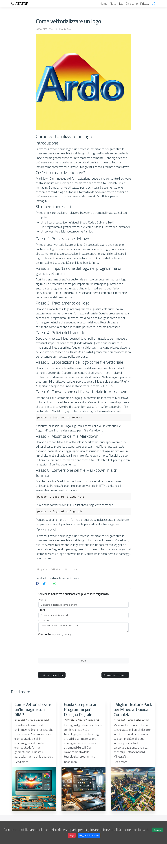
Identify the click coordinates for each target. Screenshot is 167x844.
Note (113, 3)
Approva (157, 830)
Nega (71, 835)
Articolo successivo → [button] (115, 675)
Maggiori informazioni (89, 835)
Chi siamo (132, 3)
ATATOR (19, 3)
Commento (45, 620)
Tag (121, 3)
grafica (42, 569)
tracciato (71, 569)
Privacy (144, 3)
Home (103, 3)
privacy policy (62, 634)
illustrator (57, 569)
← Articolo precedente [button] (52, 675)
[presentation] (62, 647)
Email (42, 610)
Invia (83, 660)
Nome (42, 599)
